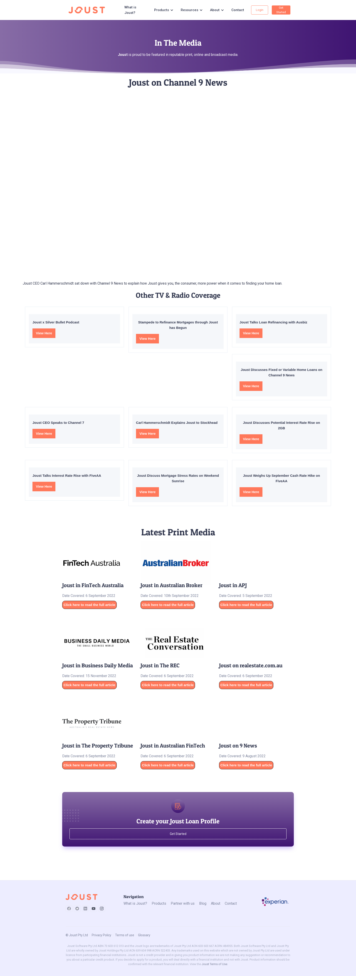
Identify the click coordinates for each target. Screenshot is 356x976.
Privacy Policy (101, 935)
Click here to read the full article (89, 605)
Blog (202, 903)
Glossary (144, 935)
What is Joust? (130, 10)
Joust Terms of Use (214, 964)
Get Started (281, 10)
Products (159, 903)
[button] (164, 10)
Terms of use (124, 935)
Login (259, 10)
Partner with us (183, 903)
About (215, 903)
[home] (88, 10)
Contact (237, 10)
